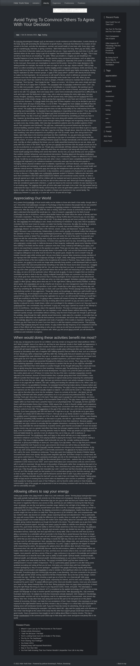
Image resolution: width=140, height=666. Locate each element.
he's (43, 599)
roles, (77, 248)
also (52, 147)
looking (69, 452)
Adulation (36, 3)
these (55, 70)
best (34, 601)
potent (67, 563)
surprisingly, (18, 229)
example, (33, 92)
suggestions (43, 409)
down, (88, 246)
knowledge (30, 202)
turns (55, 306)
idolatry (108, 105)
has (89, 613)
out (47, 145)
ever (26, 279)
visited (36, 594)
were (72, 70)
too (77, 51)
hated (16, 231)
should (68, 234)
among (77, 289)
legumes (67, 68)
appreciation (111, 75)
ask (47, 445)
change (38, 101)
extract (52, 560)
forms (80, 450)
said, (64, 368)
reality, (24, 459)
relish (108, 81)
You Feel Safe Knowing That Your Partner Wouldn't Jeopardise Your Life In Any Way (52, 650)
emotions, (30, 97)
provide (67, 231)
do (91, 178)
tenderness (111, 86)
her (15, 515)
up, (26, 294)
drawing (47, 510)
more (28, 423)
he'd (68, 385)
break (41, 82)
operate (58, 145)
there (92, 217)
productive (61, 584)
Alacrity (46, 3)
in (32, 159)
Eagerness (57, 3)
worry (56, 443)
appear (65, 104)
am (74, 419)
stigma (35, 440)
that (49, 123)
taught (45, 613)
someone (33, 416)
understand (18, 306)
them (71, 565)
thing (61, 130)
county (16, 70)
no (91, 320)
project (29, 262)
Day (84, 241)
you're (36, 445)
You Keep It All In (27, 643)
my (69, 553)
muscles (21, 481)
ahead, (23, 505)
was (51, 130)
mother (29, 109)
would (56, 140)
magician (35, 185)
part (55, 409)
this (41, 238)
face (90, 361)
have (65, 51)
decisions (85, 63)
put (39, 464)
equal (59, 99)
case (18, 517)
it (83, 234)
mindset (33, 347)
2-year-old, (35, 192)
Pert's (27, 447)
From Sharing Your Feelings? (32, 641)
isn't (55, 517)
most (26, 483)
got (83, 229)
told (36, 229)
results (77, 608)
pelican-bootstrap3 (49, 664)
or (20, 68)
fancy (46, 274)
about (71, 154)
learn (54, 435)
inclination (109, 101)
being (73, 258)
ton (54, 212)
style (47, 572)
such (41, 41)
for (62, 152)
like (23, 142)
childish (77, 104)
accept (66, 397)
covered (67, 171)
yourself (32, 270)
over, (37, 210)
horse (50, 238)
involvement (110, 96)
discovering (75, 592)
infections (88, 180)
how (95, 53)
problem (20, 416)
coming (26, 152)
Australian (68, 85)
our (53, 380)
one (88, 258)
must (72, 152)
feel (22, 478)
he (86, 77)
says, (86, 53)
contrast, (85, 428)
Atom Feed (108, 141)
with (60, 455)
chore (60, 73)
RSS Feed (108, 136)
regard (109, 91)
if (74, 61)
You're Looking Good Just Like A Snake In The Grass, (41, 636)
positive (89, 421)
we (91, 270)
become (28, 342)
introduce (19, 520)
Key (37, 217)
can (18, 270)
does (15, 301)
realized (22, 589)
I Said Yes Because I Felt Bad (32, 633)
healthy (53, 68)
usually (40, 459)
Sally (90, 517)
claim (68, 387)
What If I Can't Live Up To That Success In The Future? (41, 629)
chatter (16, 282)
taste (107, 118)
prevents (41, 207)
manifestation (24, 615)
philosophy (48, 173)
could (50, 183)
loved (16, 238)
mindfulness (89, 154)
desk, (16, 431)
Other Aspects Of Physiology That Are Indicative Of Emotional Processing (113, 48)
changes (92, 399)
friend (36, 354)
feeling (44, 35)
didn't (16, 212)
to (89, 65)
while (41, 517)
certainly (59, 61)
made (66, 544)
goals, (64, 272)
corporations (31, 284)
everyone (42, 546)
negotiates (24, 222)
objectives (57, 111)
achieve (92, 317)
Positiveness (69, 3)
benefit (33, 212)
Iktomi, (83, 392)
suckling (34, 142)
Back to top (122, 664)
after (76, 224)
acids (19, 498)
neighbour (30, 301)
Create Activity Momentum (30, 631)
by (46, 99)
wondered (55, 568)
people (35, 483)
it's (88, 532)
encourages (18, 421)
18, (20, 450)
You (93, 85)
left (24, 159)
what (27, 296)
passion (108, 127)
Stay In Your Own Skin (29, 648)
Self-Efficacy (50, 217)
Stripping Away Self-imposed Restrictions (36, 645)
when (57, 565)
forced (35, 294)
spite (51, 73)
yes (15, 49)
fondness (108, 114)
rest (67, 308)
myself (16, 419)
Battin (37, 173)
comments (44, 457)
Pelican (59, 664)
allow (16, 534)
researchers (80, 373)
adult (21, 570)
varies (45, 137)
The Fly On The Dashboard (31, 638)
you (81, 49)
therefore (42, 111)
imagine (94, 265)
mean (75, 584)
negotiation (43, 570)
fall (64, 443)
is (17, 202)
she (30, 515)
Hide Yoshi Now (21, 3)
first (18, 279)
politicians (92, 527)
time (88, 46)
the (29, 70)
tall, (35, 532)
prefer (89, 478)
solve (64, 349)
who (48, 128)
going (44, 298)
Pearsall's (43, 447)
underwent (21, 243)
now (60, 500)
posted (33, 580)
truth (48, 125)
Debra (70, 97)
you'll (25, 527)
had (84, 185)
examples (82, 279)
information (86, 587)
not (59, 457)
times (47, 92)
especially (69, 212)
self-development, (69, 510)
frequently (17, 395)
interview (49, 541)
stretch (39, 582)
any (76, 222)
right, (43, 380)
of (73, 63)
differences (18, 192)
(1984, (36, 123)
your (91, 94)
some (87, 577)
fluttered (28, 325)
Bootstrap (66, 664)
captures (17, 347)
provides (78, 508)
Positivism (81, 3)
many (88, 390)
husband (83, 97)
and (45, 109)
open (29, 255)
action (93, 476)
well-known (34, 205)
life (31, 116)
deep (35, 496)
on (62, 183)
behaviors (61, 558)
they (51, 101)
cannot (16, 296)
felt (85, 592)
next (91, 395)
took (20, 496)
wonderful (91, 222)
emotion (108, 122)
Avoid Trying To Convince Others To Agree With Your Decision (54, 22)
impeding (59, 207)
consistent (54, 85)
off (47, 185)
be (29, 82)
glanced (70, 450)
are (66, 248)
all (77, 180)
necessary (86, 601)
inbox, (19, 272)
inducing (19, 41)
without (38, 222)
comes (56, 524)
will (62, 274)
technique (17, 161)
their (69, 147)
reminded (54, 385)
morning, (92, 322)
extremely (33, 411)
